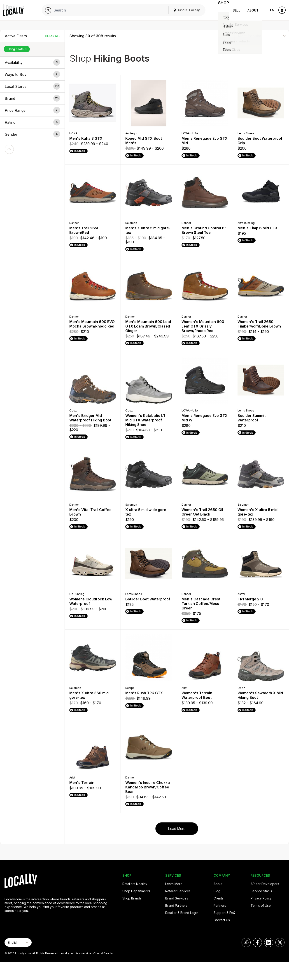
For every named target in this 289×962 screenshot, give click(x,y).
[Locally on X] (279, 942)
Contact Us (222, 920)
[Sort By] (262, 35)
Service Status (261, 891)
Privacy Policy (261, 898)
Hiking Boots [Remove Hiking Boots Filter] (17, 49)
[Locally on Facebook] (257, 942)
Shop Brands (132, 898)
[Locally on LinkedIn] (268, 942)
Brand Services (176, 898)
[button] (32, 62)
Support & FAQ (224, 913)
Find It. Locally (181, 10)
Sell (236, 10)
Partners (220, 905)
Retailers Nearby (134, 884)
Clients (219, 898)
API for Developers (265, 884)
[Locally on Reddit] (246, 942)
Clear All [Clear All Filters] (52, 36)
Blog (217, 891)
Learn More (173, 884)
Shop (220, 10)
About (253, 10)
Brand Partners (176, 905)
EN (272, 10)
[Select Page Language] (18, 942)
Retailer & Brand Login (181, 913)
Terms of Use (261, 905)
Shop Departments (136, 891)
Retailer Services (178, 891)
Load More (177, 829)
